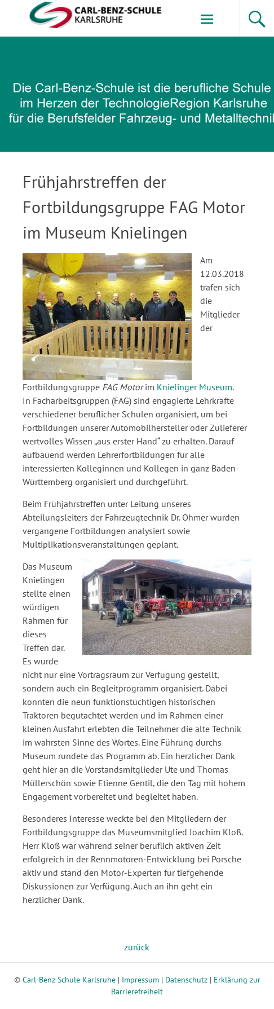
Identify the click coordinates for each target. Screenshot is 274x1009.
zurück (136, 947)
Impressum (140, 980)
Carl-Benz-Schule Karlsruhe (69, 980)
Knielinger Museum (194, 387)
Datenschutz (186, 980)
